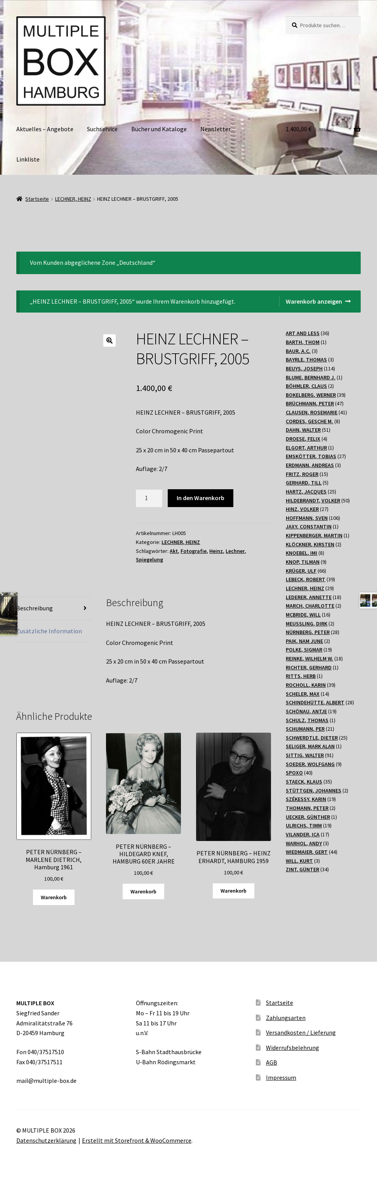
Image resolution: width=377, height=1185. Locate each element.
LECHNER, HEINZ (73, 198)
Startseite (37, 198)
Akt (174, 550)
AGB (271, 1062)
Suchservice (102, 129)
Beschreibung (34, 608)
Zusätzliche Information (49, 631)
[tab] (53, 608)
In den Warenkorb (200, 498)
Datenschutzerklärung (46, 1140)
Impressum (281, 1077)
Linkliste (28, 159)
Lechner (235, 550)
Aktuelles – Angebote (44, 129)
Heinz (216, 550)
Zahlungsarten (286, 1018)
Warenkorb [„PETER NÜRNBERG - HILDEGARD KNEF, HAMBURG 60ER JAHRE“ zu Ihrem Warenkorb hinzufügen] (143, 891)
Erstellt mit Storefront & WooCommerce (136, 1140)
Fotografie (194, 550)
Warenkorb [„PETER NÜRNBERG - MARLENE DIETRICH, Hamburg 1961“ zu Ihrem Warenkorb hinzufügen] (54, 897)
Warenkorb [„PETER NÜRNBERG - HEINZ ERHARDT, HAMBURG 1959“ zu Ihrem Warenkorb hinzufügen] (234, 890)
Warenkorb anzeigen (314, 301)
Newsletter (215, 129)
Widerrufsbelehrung (292, 1047)
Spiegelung (149, 559)
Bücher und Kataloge (159, 129)
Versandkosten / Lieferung (301, 1032)
